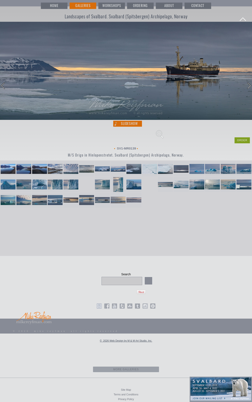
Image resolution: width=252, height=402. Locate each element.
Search (126, 274)
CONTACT (197, 5)
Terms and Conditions (126, 394)
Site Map (126, 389)
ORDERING (140, 5)
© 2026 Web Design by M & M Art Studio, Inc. (126, 340)
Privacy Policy (126, 399)
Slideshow (129, 123)
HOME (54, 5)
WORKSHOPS (111, 5)
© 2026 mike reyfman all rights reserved (66, 331)
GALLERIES (83, 5)
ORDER (242, 140)
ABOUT (169, 5)
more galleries (126, 369)
